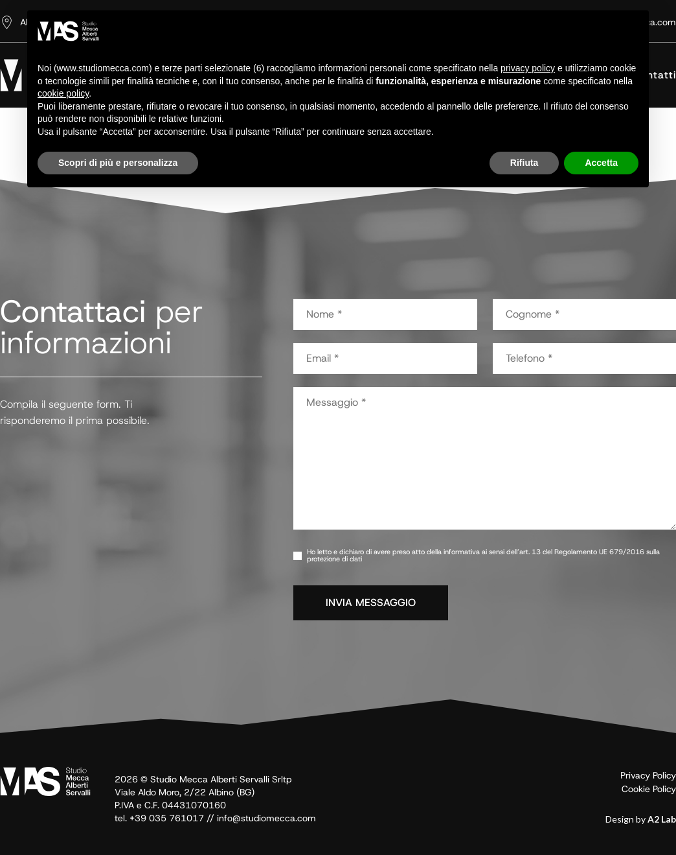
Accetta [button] (601, 163)
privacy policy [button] (528, 68)
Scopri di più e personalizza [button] (117, 163)
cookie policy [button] (63, 93)
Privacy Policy (648, 775)
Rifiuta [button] (524, 163)
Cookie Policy (649, 789)
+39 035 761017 (167, 818)
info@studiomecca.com (266, 818)
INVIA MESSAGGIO (371, 602)
